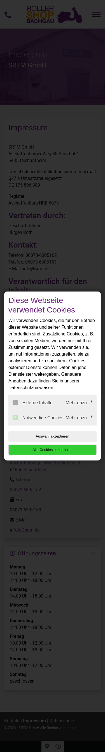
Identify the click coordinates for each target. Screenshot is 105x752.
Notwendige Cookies (38, 417)
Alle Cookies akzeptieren (52, 450)
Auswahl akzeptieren (52, 436)
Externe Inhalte (33, 402)
